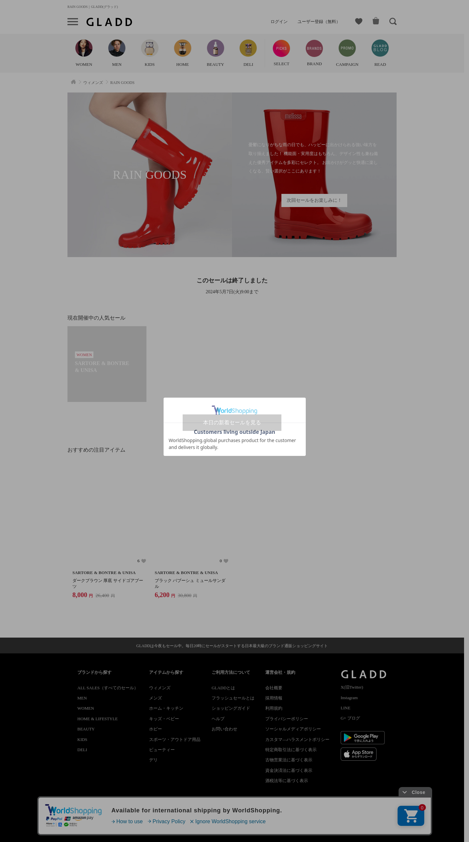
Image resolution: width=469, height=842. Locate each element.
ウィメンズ (159, 687)
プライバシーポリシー (286, 718)
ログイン (279, 21)
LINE (346, 707)
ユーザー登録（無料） (319, 21)
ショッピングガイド (231, 708)
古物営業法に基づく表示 (288, 759)
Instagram (349, 697)
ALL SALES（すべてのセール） (107, 687)
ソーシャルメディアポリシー (293, 728)
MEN (82, 698)
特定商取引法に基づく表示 (291, 749)
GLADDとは (223, 687)
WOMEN (85, 708)
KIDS (82, 739)
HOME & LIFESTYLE (97, 718)
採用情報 (273, 698)
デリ (153, 759)
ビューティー (162, 749)
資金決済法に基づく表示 (288, 770)
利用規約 (273, 708)
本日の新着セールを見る (232, 422)
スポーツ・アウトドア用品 (174, 739)
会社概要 (273, 687)
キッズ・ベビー (164, 718)
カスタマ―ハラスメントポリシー (297, 739)
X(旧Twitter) (352, 687)
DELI (82, 749)
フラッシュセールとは (233, 698)
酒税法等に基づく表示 (286, 780)
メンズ (155, 698)
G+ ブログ (350, 718)
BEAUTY (86, 728)
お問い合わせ (224, 728)
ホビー (155, 728)
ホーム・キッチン (166, 708)
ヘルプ (218, 718)
